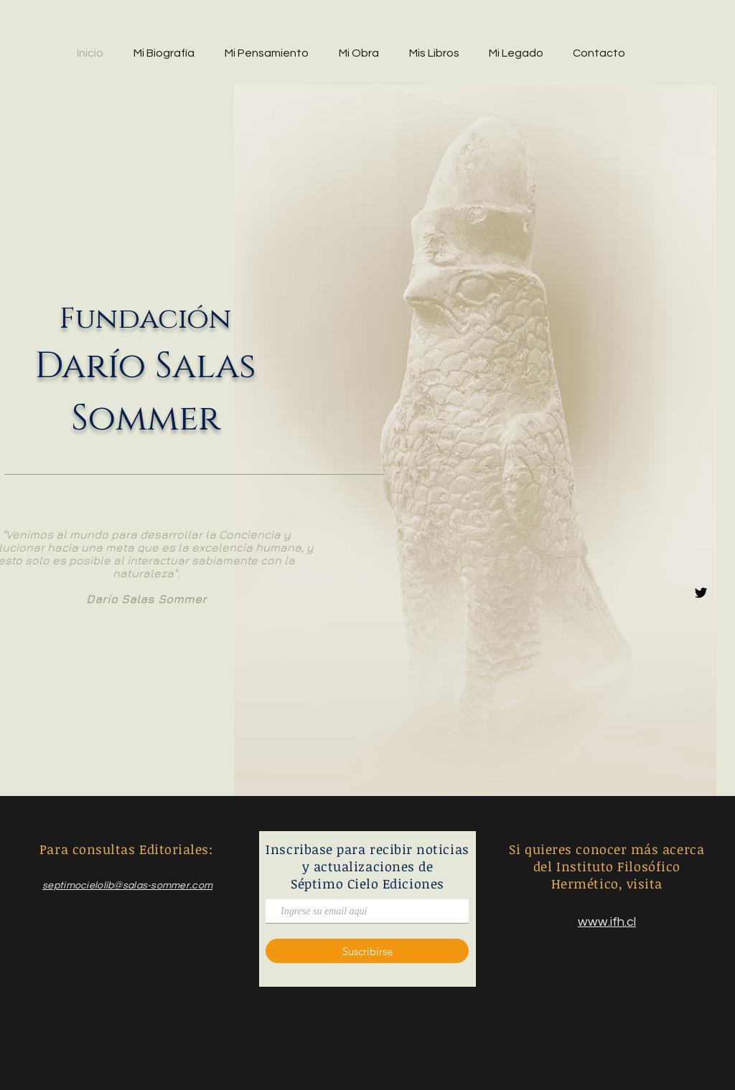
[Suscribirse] (367, 951)
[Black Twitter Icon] (701, 592)
